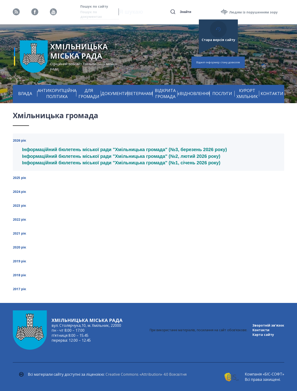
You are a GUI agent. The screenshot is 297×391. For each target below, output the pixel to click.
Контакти (260, 330)
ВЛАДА (25, 93)
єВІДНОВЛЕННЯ (194, 93)
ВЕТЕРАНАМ (140, 93)
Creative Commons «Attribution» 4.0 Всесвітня (146, 374)
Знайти (185, 12)
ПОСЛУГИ (222, 93)
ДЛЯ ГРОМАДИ (88, 93)
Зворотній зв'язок (268, 325)
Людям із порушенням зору (253, 12)
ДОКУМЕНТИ (114, 93)
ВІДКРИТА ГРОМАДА (165, 93)
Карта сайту (263, 334)
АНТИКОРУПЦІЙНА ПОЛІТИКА (57, 93)
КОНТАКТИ (272, 93)
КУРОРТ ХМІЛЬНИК (247, 93)
